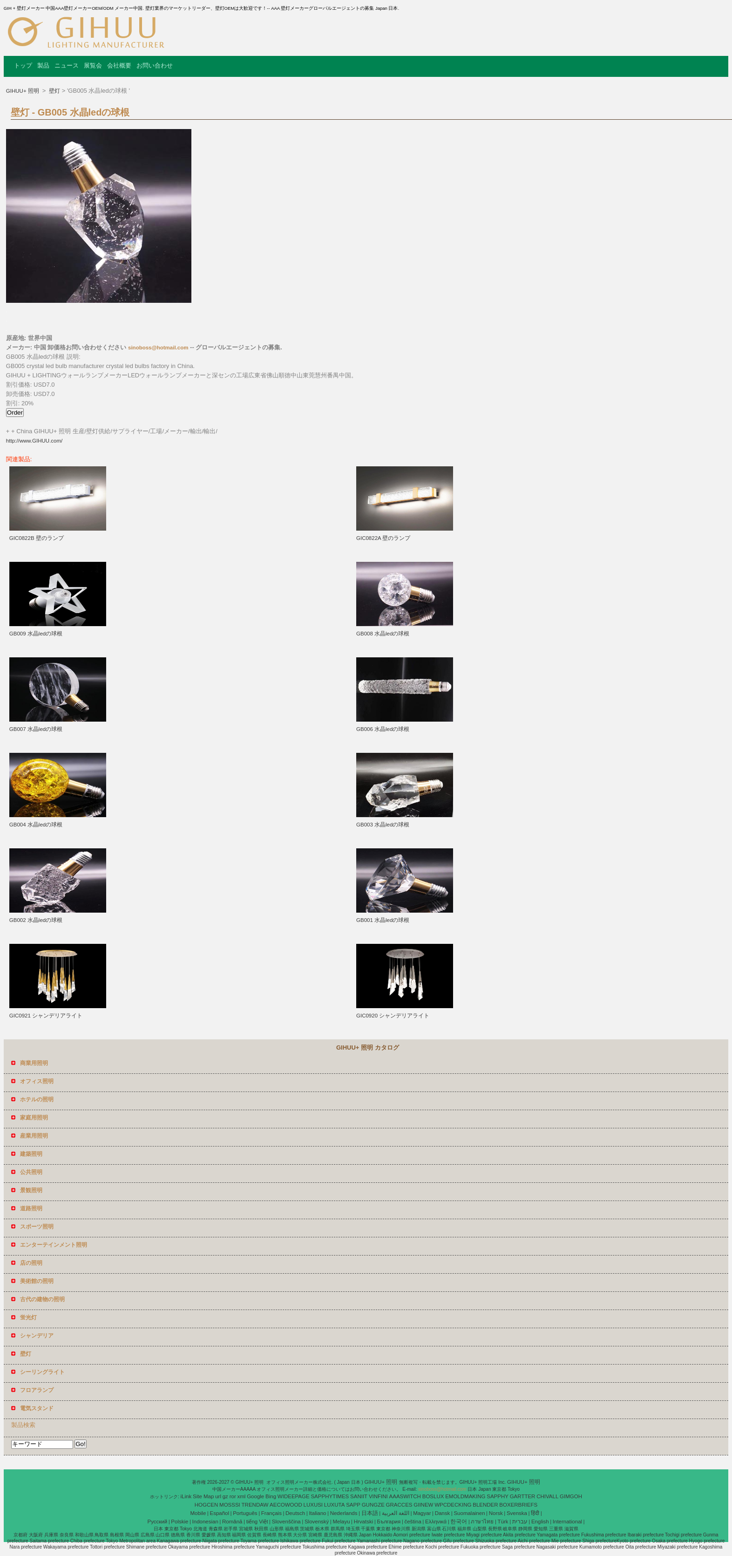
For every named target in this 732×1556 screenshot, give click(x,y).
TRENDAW (255, 1505)
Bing (270, 1496)
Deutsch (295, 1513)
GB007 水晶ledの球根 (35, 729)
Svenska (517, 1513)
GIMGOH (571, 1496)
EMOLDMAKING (465, 1496)
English (540, 1521)
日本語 (369, 1513)
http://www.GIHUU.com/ (34, 441)
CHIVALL (547, 1496)
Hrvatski (363, 1521)
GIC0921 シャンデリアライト (45, 1015)
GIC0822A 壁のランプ (383, 538)
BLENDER (485, 1505)
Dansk (442, 1513)
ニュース (66, 65)
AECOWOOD (286, 1505)
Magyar (422, 1513)
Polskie (179, 1521)
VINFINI (378, 1496)
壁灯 (53, 91)
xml (241, 1496)
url (218, 1496)
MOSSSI (229, 1505)
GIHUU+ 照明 (23, 91)
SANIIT (358, 1496)
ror (233, 1496)
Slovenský (317, 1521)
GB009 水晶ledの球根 (35, 633)
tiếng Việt (257, 1521)
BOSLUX (433, 1496)
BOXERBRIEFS (518, 1505)
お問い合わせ (154, 65)
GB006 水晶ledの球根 (382, 729)
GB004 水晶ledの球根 (35, 824)
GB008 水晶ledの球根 (382, 633)
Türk (503, 1521)
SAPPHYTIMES (330, 1496)
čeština (412, 1521)
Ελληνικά (436, 1521)
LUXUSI (313, 1505)
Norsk (496, 1513)
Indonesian (205, 1521)
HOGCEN (206, 1505)
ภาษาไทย (482, 1521)
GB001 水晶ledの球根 (382, 920)
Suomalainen (469, 1513)
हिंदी (535, 1513)
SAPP (353, 1505)
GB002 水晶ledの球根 (35, 920)
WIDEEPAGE (294, 1496)
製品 (43, 65)
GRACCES (399, 1505)
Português (245, 1513)
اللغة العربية (395, 1513)
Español (219, 1513)
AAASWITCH (405, 1496)
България (388, 1521)
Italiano (317, 1513)
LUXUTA (334, 1505)
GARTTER (522, 1496)
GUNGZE (373, 1505)
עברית (520, 1521)
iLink (186, 1496)
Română (232, 1521)
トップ (23, 65)
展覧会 (93, 65)
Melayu (341, 1521)
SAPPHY (497, 1496)
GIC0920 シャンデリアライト (392, 1015)
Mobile (198, 1513)
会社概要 (119, 65)
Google (255, 1496)
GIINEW (423, 1505)
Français (271, 1513)
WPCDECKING (452, 1505)
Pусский (158, 1521)
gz (225, 1496)
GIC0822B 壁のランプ (36, 538)
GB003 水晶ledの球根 (382, 824)
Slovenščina (286, 1521)
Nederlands (344, 1513)
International (567, 1521)
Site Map (203, 1496)
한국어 (458, 1521)
